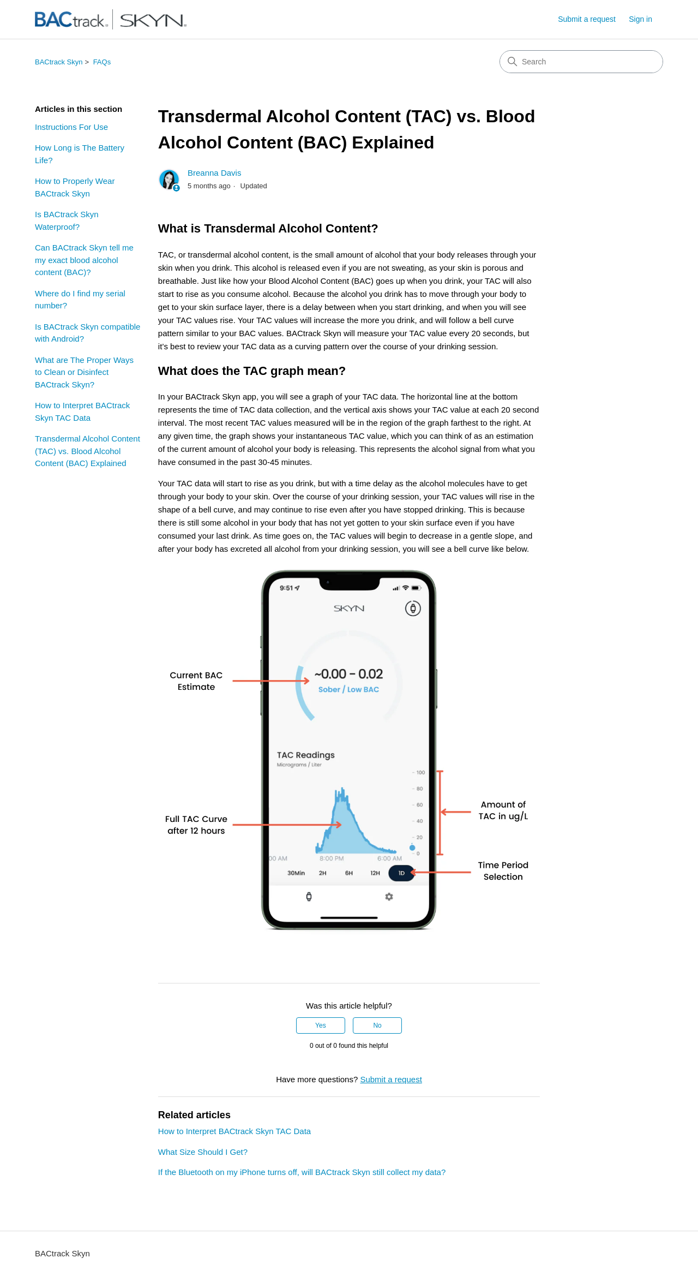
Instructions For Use (71, 127)
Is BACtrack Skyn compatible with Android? (87, 333)
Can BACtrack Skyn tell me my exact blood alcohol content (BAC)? (84, 260)
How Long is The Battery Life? (79, 154)
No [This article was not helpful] (377, 1025)
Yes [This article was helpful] (320, 1025)
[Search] (581, 62)
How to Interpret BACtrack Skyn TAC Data (82, 411)
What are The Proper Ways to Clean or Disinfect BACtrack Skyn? (84, 372)
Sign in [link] (640, 19)
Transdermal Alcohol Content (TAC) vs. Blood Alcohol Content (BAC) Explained (87, 451)
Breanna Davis (214, 172)
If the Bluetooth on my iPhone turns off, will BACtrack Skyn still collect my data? (302, 1172)
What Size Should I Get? (203, 1151)
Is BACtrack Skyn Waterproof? (67, 220)
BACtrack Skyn (58, 62)
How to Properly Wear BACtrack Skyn (75, 187)
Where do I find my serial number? (80, 300)
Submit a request (587, 19)
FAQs (102, 62)
